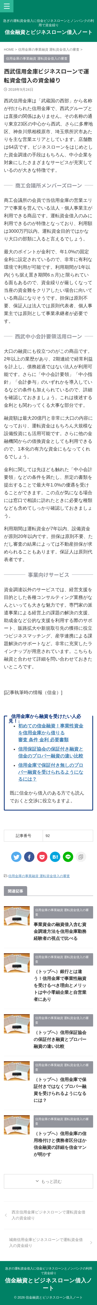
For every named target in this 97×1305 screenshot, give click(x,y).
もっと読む (51, 1181)
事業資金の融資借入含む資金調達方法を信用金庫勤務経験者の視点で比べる (60, 931)
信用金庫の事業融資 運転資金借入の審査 (39, 876)
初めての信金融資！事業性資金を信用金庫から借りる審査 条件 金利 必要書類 (50, 732)
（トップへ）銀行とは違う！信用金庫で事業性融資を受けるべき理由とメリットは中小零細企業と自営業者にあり (60, 985)
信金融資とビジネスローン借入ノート (49, 32)
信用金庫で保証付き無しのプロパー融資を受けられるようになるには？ (50, 772)
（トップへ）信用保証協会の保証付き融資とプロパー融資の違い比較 (60, 1039)
